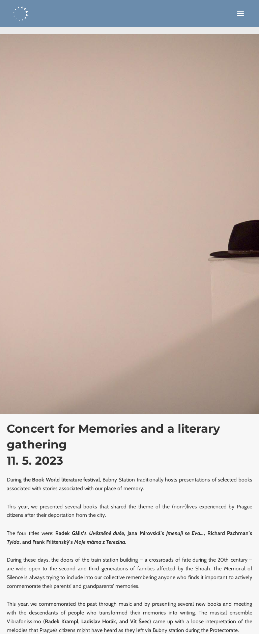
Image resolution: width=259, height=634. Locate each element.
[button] (240, 13)
